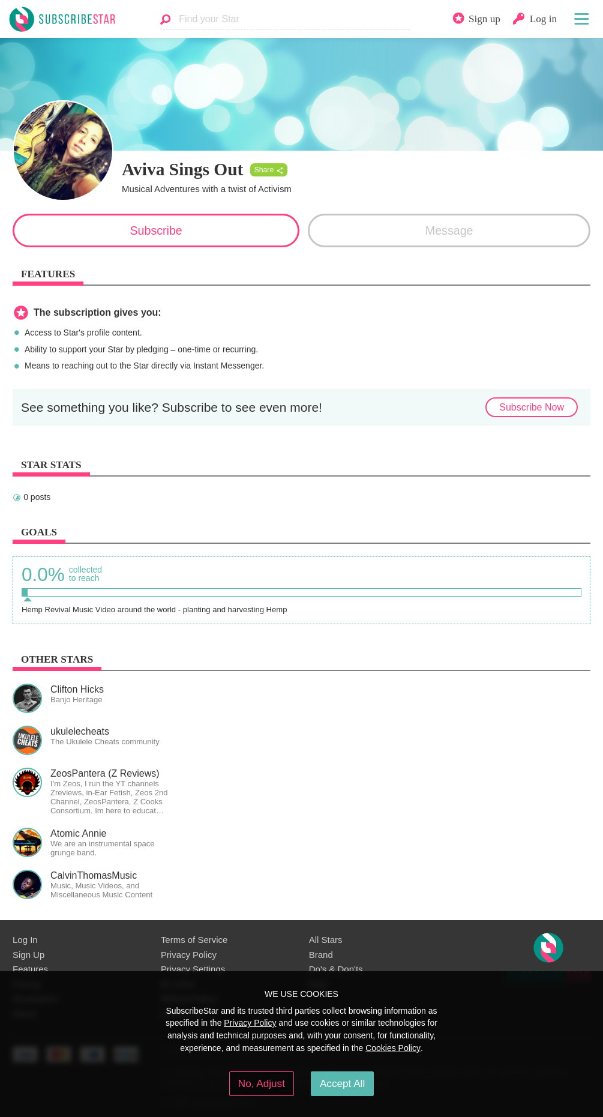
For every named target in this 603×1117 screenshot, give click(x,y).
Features (30, 969)
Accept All (342, 1083)
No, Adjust (261, 1083)
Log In (25, 940)
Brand (321, 955)
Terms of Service (194, 940)
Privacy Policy (189, 955)
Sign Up (28, 955)
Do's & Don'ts (336, 969)
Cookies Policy (393, 1048)
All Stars (326, 940)
